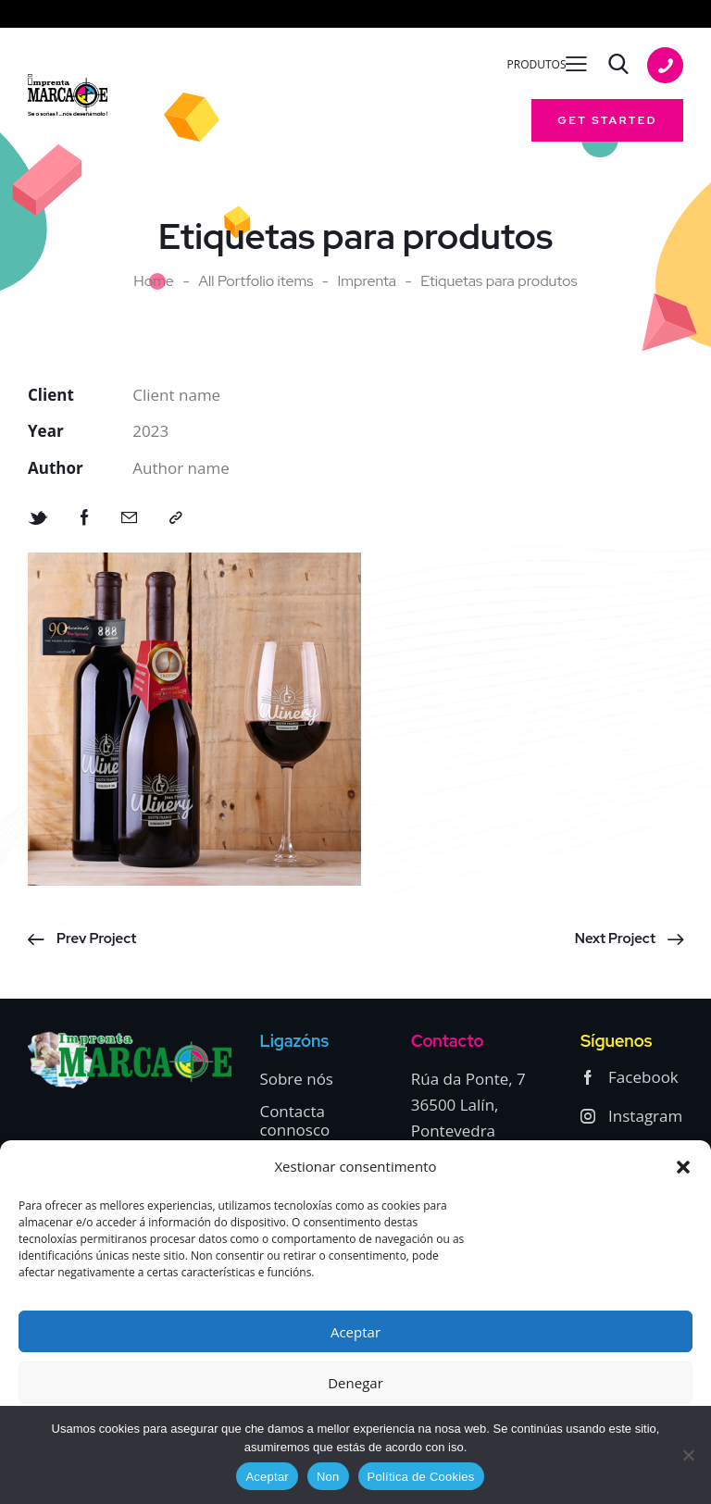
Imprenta (367, 281)
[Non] (688, 1455)
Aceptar (355, 1332)
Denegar (355, 1382)
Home (153, 281)
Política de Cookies (421, 1477)
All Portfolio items (255, 281)
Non (328, 1477)
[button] (683, 1167)
